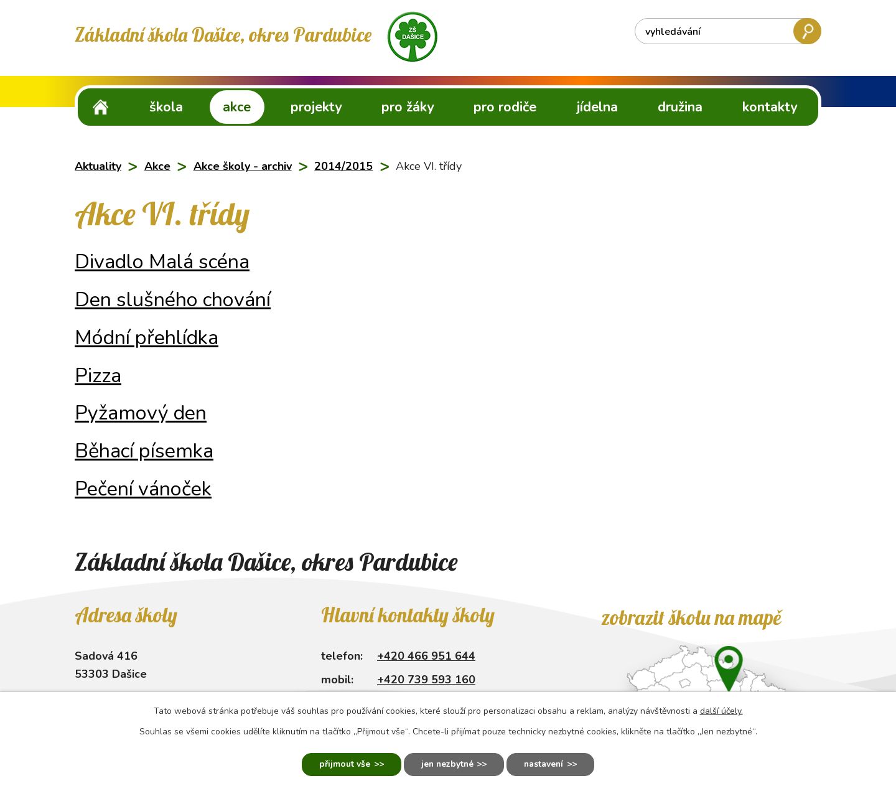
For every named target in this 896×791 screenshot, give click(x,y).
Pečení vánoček (143, 488)
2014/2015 (343, 166)
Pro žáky (407, 107)
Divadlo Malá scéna (162, 261)
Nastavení (546, 764)
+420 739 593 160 (426, 679)
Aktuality (98, 166)
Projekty (316, 107)
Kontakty (769, 107)
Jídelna (597, 107)
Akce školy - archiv (243, 166)
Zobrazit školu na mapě (691, 617)
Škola (166, 107)
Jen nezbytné (446, 764)
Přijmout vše (342, 764)
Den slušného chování (173, 299)
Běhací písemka (144, 450)
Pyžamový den (141, 412)
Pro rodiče (505, 107)
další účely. (721, 710)
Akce (237, 107)
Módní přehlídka (146, 337)
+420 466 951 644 (426, 655)
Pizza (98, 375)
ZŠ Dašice (101, 106)
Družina (680, 107)
